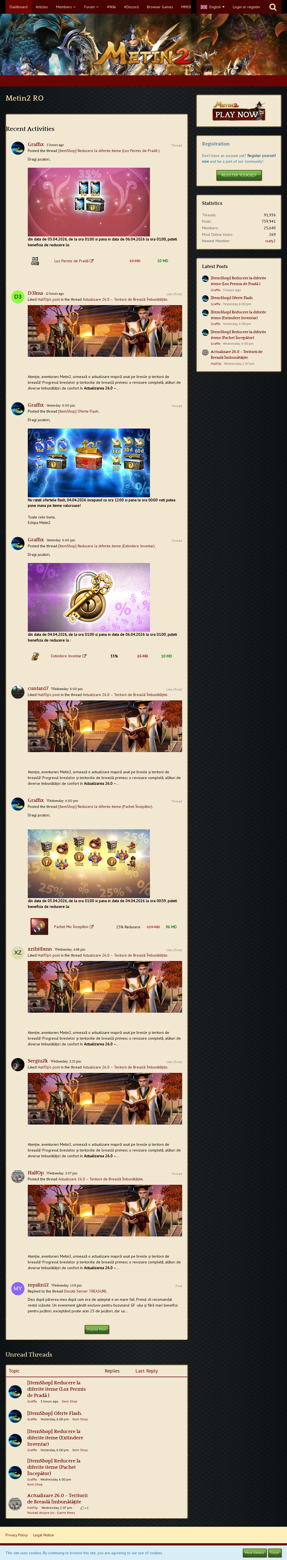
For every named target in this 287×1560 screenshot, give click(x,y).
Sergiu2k (38, 1061)
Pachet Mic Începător (71, 926)
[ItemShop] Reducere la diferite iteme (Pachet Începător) (105, 806)
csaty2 (270, 240)
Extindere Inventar (66, 655)
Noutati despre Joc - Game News (51, 1513)
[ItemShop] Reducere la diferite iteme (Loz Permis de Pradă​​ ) (109, 150)
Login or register (246, 6)
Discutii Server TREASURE (85, 1291)
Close (274, 1553)
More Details (254, 1553)
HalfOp (36, 1173)
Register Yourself (239, 175)
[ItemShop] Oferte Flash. (78, 411)
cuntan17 (38, 688)
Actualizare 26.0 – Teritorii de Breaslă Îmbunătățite (125, 299)
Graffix (36, 144)
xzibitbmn (40, 949)
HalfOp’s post (49, 299)
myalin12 (38, 1285)
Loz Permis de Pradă (71, 260)
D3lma (35, 293)
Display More (96, 1329)
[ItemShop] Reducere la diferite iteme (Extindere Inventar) (106, 545)
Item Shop (69, 1401)
